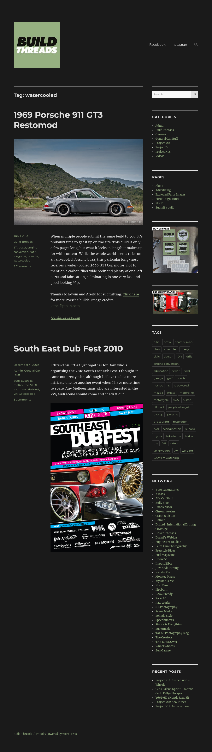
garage (158, 378)
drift (189, 356)
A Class (160, 494)
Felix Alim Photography (171, 546)
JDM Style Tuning (167, 568)
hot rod (158, 385)
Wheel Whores (165, 646)
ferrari (176, 371)
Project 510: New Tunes (170, 702)
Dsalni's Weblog (166, 537)
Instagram (179, 45)
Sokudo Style (163, 616)
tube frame (173, 436)
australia (27, 380)
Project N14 (162, 152)
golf (169, 378)
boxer (22, 247)
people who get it (180, 407)
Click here (131, 294)
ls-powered (181, 385)
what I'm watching (166, 457)
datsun (168, 356)
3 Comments (22, 266)
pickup (158, 414)
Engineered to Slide (168, 542)
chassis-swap (184, 342)
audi (17, 380)
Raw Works (162, 602)
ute (156, 443)
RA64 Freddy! (164, 594)
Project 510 (162, 143)
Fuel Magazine (165, 555)
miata (171, 392)
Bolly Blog (162, 503)
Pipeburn (161, 589)
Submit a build (164, 207)
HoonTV (161, 559)
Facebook (157, 45)
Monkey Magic (165, 576)
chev (157, 349)
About (159, 186)
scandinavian (172, 429)
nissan (187, 400)
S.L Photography (166, 607)
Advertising (163, 190)
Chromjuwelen (165, 511)
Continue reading (65, 317)
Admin (18, 370)
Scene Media (163, 611)
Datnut (160, 520)
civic (157, 356)
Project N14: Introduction (172, 706)
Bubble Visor (163, 507)
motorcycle (161, 400)
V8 (164, 443)
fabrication (161, 371)
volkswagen (162, 450)
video (173, 443)
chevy (185, 349)
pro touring (161, 421)
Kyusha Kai (162, 572)
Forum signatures (167, 199)
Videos (159, 156)
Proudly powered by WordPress (56, 734)
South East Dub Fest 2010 (68, 348)
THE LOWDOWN (166, 642)
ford (187, 371)
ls (168, 385)
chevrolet (170, 349)
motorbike (186, 392)
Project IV (161, 147)
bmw (167, 342)
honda (181, 378)
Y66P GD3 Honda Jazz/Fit (172, 697)
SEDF (34, 385)
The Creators (163, 637)
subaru (190, 429)
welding (187, 450)
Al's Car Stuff (164, 498)
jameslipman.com (65, 306)
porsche (33, 256)
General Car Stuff (166, 138)
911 (15, 247)
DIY (179, 356)
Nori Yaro (161, 585)
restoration (180, 421)
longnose (20, 256)
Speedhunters (164, 620)
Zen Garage (163, 650)
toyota (158, 436)
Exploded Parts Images (170, 194)
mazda (158, 392)
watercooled (22, 260)
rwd (156, 429)
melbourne (21, 385)
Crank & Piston (165, 516)
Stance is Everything (168, 624)
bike (157, 342)
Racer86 (160, 598)
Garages (160, 134)
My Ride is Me (164, 581)
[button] (196, 45)
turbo (189, 436)
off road (159, 407)
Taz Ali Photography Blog (172, 633)
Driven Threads (165, 533)
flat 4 (33, 251)
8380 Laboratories (167, 490)
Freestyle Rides (165, 550)
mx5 (176, 400)
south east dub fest (26, 389)
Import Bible (163, 563)
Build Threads (23, 241)
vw (15, 393)
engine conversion (166, 363)
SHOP (159, 203)
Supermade (162, 629)
